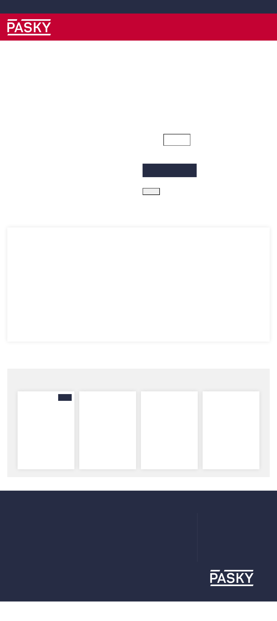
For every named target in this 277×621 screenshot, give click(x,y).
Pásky (80, 516)
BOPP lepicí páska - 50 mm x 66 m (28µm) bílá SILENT (169, 440)
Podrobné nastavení (179, 591)
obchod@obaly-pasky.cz (30, 7)
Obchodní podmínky (162, 524)
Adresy (13, 532)
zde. (114, 601)
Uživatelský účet (22, 516)
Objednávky (18, 524)
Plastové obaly (89, 524)
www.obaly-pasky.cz (238, 558)
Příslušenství (87, 549)
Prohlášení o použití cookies (169, 541)
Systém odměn (157, 549)
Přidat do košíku (170, 175)
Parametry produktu (62, 212)
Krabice (82, 541)
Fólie (79, 532)
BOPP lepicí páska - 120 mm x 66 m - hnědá (46, 440)
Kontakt (150, 557)
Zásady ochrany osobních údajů (172, 532)
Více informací (27, 608)
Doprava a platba (158, 516)
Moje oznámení (22, 541)
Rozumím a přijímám (235, 591)
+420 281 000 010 (142, 7)
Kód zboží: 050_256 (161, 79)
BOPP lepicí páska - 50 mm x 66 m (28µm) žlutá (107, 440)
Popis (15, 212)
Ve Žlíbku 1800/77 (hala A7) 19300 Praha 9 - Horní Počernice (243, 521)
